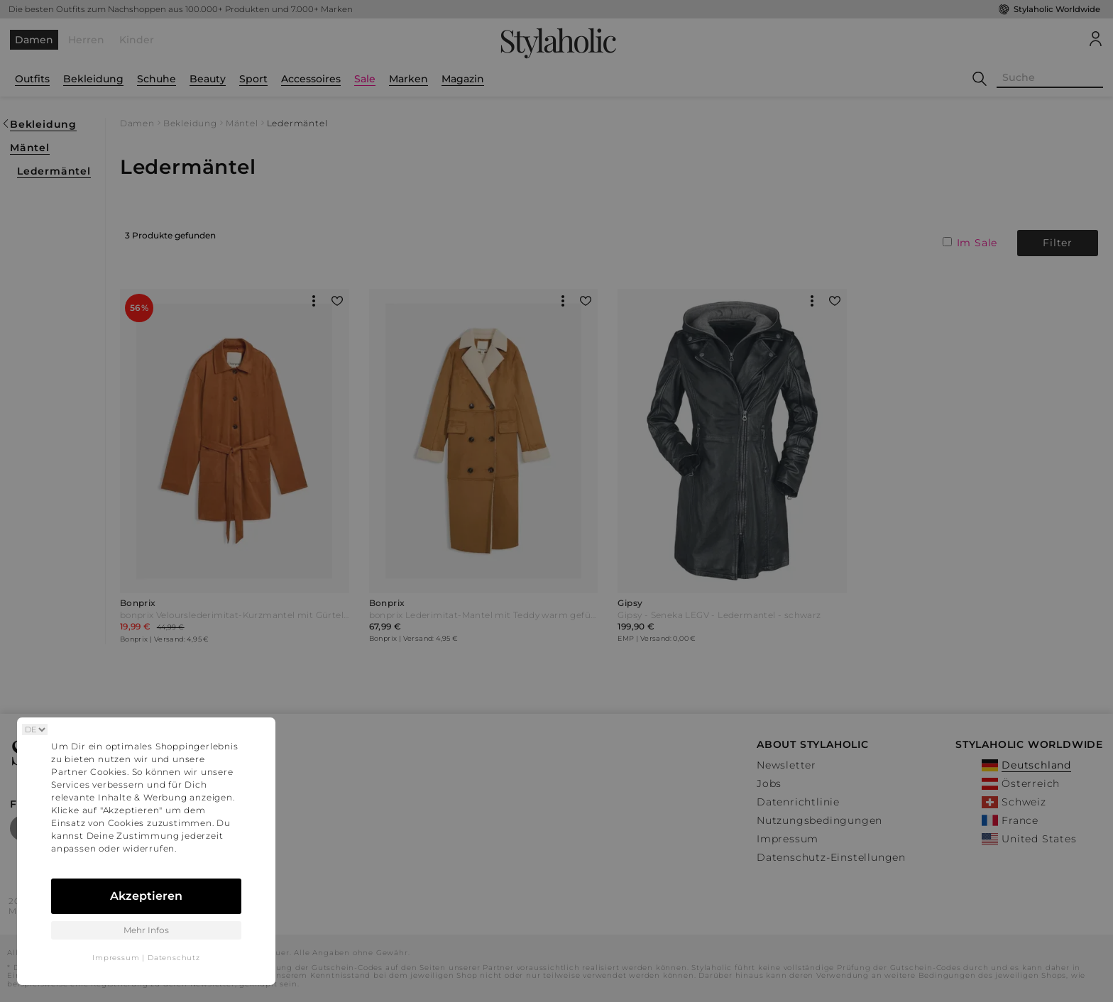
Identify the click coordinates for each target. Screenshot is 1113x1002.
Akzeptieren (146, 896)
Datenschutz (174, 957)
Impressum (115, 957)
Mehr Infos (146, 930)
